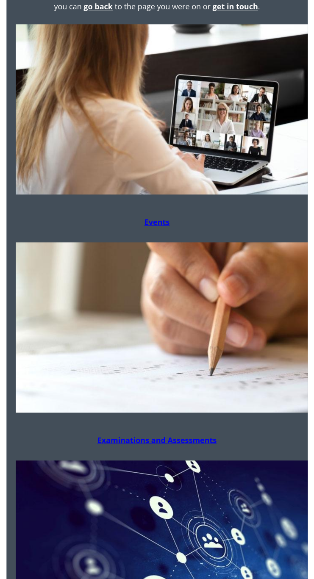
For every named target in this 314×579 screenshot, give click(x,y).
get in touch (235, 6)
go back (98, 6)
